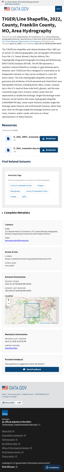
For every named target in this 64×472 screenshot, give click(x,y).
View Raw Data (11, 348)
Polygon (41, 185)
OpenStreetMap (45, 323)
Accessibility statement (14, 435)
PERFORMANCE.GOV (42, 394)
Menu (59, 9)
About (4, 394)
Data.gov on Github (9, 397)
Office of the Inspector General (17, 448)
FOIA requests (10, 439)
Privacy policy (9, 456)
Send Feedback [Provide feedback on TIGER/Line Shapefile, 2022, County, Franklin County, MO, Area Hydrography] (32, 369)
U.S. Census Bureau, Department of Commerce (21, 41)
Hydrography (15, 191)
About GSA (8, 431)
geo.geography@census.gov (17, 240)
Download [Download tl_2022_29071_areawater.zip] (48, 138)
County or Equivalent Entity (37, 191)
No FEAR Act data (11, 443)
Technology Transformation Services (21, 424)
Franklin (13, 197)
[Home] (16, 9)
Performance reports (13, 452)
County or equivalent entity (21, 185)
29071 (24, 197)
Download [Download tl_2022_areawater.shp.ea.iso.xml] (48, 150)
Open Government (14, 394)
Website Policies (27, 394)
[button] (8, 300)
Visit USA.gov (10, 466)
